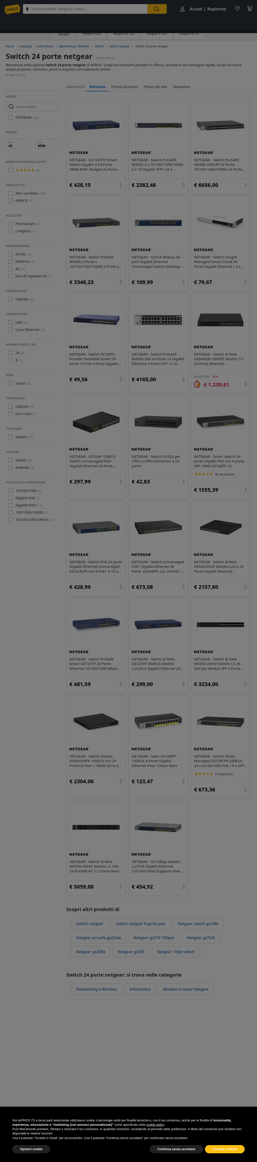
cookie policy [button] (155, 1133)
